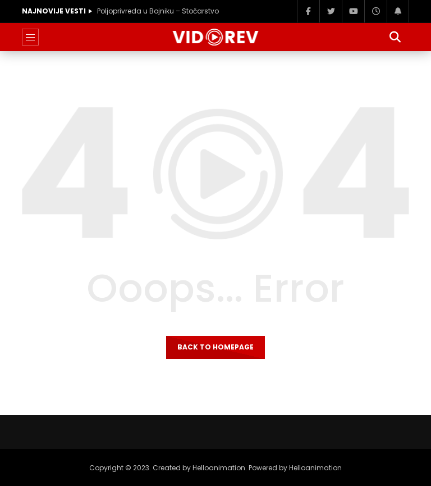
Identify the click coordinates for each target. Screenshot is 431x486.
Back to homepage (215, 347)
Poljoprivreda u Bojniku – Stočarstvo (158, 11)
